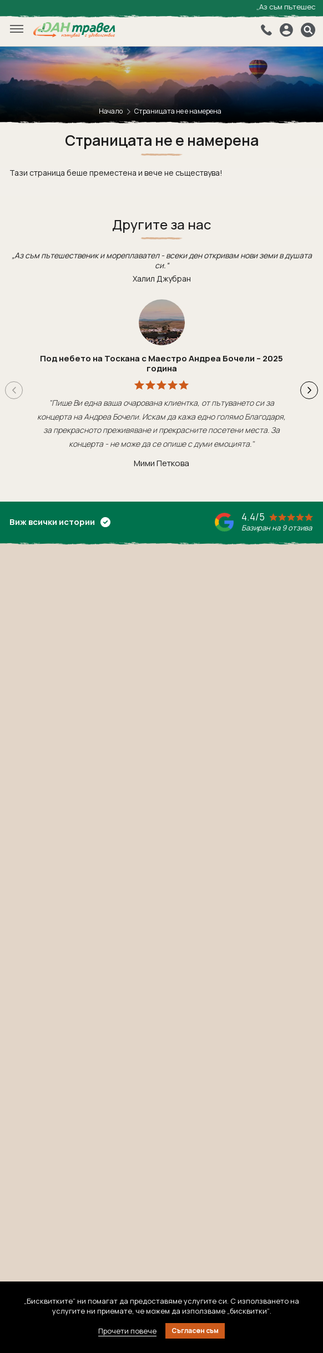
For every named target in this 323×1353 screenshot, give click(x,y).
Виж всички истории (59, 522)
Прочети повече (127, 1331)
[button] (309, 390)
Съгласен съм (195, 1330)
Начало (111, 111)
